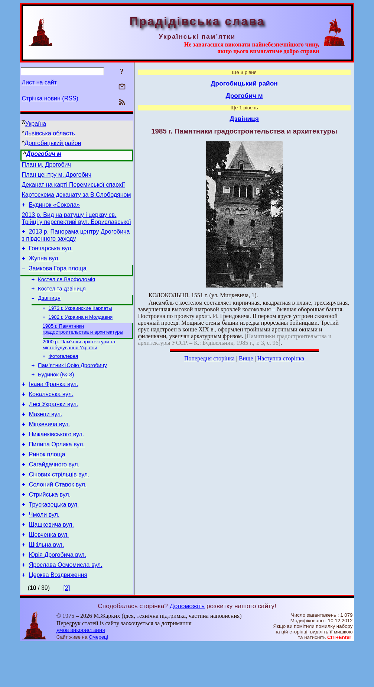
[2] (67, 630)
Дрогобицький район (53, 143)
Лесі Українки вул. (53, 428)
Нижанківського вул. (56, 461)
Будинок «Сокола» (54, 210)
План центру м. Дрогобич (57, 177)
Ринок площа (47, 484)
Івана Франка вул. (53, 405)
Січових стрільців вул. (59, 506)
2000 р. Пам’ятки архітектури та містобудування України (79, 362)
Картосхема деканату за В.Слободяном (76, 199)
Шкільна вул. (46, 584)
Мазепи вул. (45, 439)
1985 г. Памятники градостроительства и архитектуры (83, 345)
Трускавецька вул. (54, 539)
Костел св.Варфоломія (66, 292)
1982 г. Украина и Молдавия (81, 333)
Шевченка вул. (49, 573)
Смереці (98, 680)
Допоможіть (187, 648)
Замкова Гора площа (58, 279)
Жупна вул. (44, 268)
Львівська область (50, 133)
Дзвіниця (49, 312)
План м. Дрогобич (46, 166)
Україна (35, 124)
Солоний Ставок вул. (58, 517)
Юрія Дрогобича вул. (57, 595)
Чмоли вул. (44, 551)
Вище (246, 358)
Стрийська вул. (50, 528)
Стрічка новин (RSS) (50, 98)
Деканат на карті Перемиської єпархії (73, 188)
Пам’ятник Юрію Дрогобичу (72, 385)
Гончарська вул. (51, 257)
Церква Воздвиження (58, 617)
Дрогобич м (43, 154)
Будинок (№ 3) (56, 395)
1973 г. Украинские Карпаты (80, 323)
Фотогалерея (63, 374)
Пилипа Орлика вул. (57, 472)
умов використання (80, 673)
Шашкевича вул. (51, 562)
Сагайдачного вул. (54, 495)
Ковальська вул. (51, 417)
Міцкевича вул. (49, 450)
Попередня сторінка (209, 358)
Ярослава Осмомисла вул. (66, 606)
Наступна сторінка (280, 358)
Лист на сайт (39, 82)
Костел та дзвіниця (62, 302)
